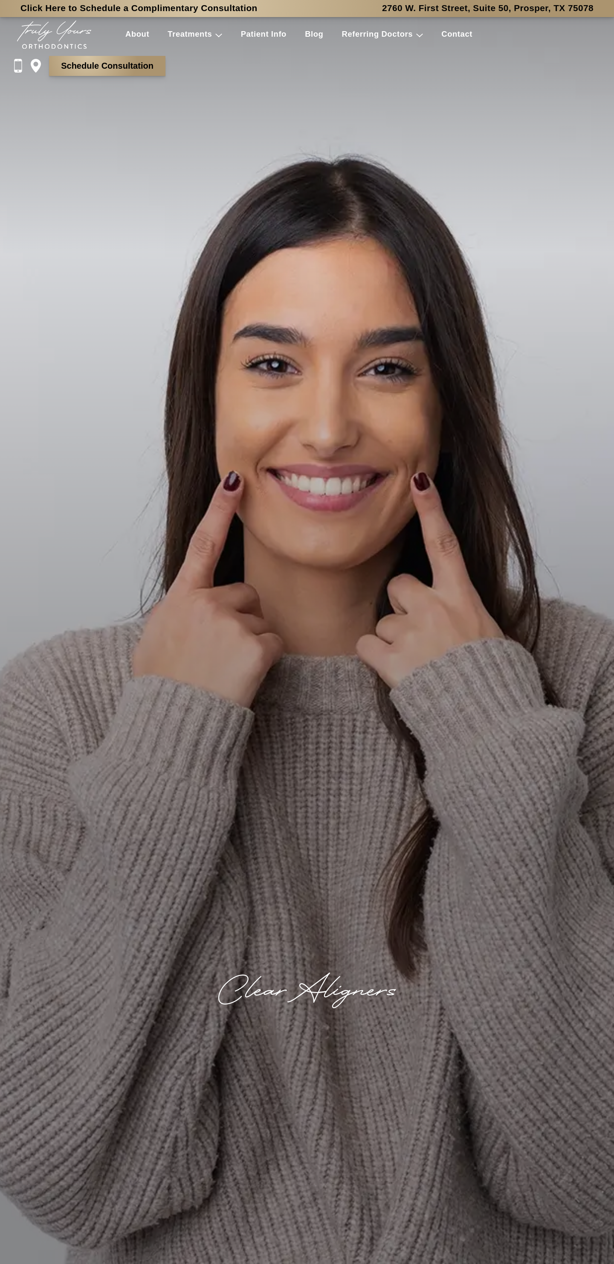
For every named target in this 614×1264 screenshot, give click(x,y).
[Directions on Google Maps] (40, 65)
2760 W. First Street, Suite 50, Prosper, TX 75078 (488, 8)
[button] (217, 34)
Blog (314, 33)
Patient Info (264, 33)
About (137, 33)
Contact (456, 33)
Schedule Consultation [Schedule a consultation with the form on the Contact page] (107, 65)
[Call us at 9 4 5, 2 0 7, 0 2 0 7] (22, 65)
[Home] (54, 34)
